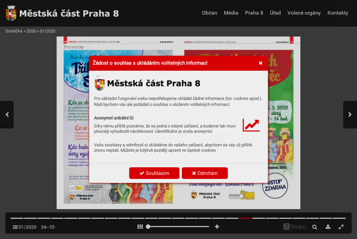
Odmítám (205, 173)
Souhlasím (154, 173)
